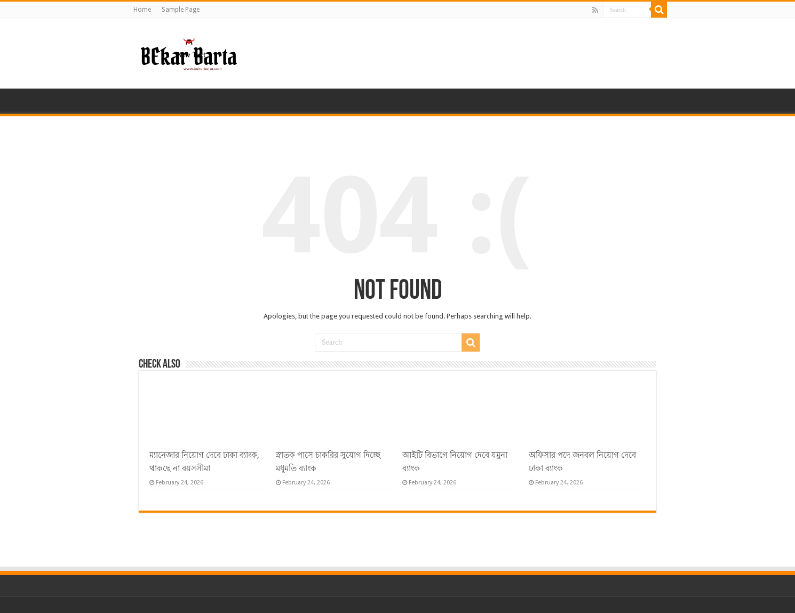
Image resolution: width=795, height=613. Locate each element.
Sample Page (181, 9)
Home (142, 9)
